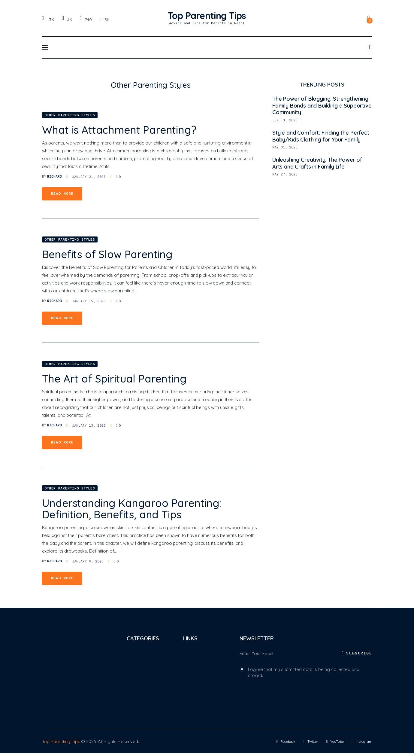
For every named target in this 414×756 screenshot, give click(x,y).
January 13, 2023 (89, 425)
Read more (62, 193)
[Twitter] (67, 19)
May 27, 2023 (285, 174)
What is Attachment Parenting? (119, 129)
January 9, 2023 (88, 561)
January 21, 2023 (89, 177)
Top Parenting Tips (61, 744)
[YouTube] (85, 19)
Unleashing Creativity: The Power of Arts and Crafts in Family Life (317, 163)
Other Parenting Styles (69, 115)
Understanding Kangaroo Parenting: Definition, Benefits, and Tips (131, 508)
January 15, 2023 (89, 301)
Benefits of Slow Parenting (107, 254)
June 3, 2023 (285, 120)
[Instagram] (104, 19)
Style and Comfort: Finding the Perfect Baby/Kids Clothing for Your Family (320, 136)
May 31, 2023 (285, 147)
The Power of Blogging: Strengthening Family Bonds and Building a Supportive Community (322, 106)
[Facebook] (49, 19)
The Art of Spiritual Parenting (114, 378)
